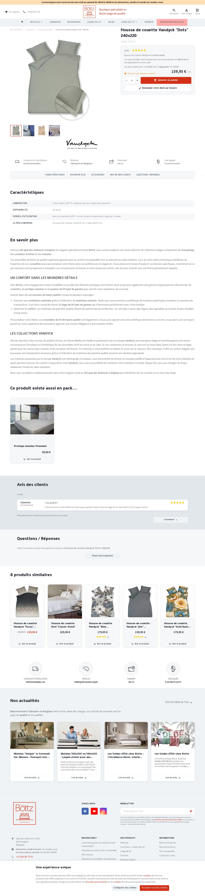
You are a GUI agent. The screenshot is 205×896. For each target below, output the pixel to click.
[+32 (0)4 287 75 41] (31, 12)
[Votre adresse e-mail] (157, 811)
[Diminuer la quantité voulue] (126, 80)
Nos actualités (24, 701)
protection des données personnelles (168, 819)
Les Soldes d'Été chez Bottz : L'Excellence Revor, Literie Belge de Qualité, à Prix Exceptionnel (126, 756)
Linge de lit (30, 30)
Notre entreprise (167, 842)
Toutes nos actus (177, 702)
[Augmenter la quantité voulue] (137, 80)
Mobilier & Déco (128, 859)
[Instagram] (103, 811)
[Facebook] (85, 811)
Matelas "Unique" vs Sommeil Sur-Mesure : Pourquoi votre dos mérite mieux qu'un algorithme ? (32, 756)
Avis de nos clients (120, 175)
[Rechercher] (174, 12)
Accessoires (97, 175)
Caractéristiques (54, 175)
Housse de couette (45, 30)
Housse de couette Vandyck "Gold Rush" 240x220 (176, 625)
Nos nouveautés (167, 851)
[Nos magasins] (12, 12)
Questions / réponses (148, 175)
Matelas (124, 842)
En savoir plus (78, 175)
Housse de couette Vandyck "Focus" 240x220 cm (25, 625)
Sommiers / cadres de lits (132, 847)
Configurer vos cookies (124, 888)
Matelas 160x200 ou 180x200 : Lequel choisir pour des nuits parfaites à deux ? (79, 756)
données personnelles (96, 882)
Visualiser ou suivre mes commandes (99, 850)
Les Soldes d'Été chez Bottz (172, 754)
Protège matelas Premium (30, 446)
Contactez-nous (167, 855)
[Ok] (191, 811)
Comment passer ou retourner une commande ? (98, 844)
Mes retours (87, 854)
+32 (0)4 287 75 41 (24, 856)
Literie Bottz (16, 30)
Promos (124, 855)
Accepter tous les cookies (154, 888)
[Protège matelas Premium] (32, 419)
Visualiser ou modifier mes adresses (99, 858)
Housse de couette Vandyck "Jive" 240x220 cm (138, 625)
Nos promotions (167, 847)
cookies (147, 875)
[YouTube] (94, 811)
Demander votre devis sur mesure (158, 88)
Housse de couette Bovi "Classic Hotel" (63, 625)
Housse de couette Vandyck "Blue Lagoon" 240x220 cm (102, 625)
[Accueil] (22, 22)
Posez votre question (102, 556)
